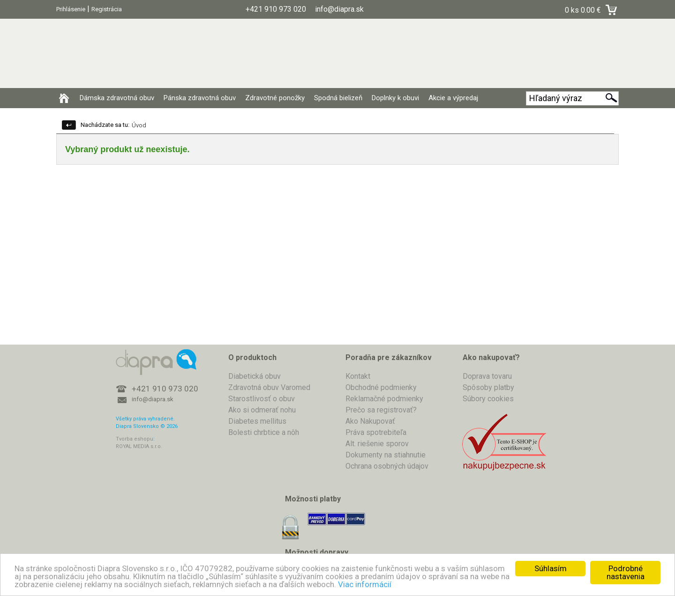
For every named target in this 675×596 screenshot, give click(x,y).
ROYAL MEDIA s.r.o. (139, 446)
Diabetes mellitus (257, 421)
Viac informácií (364, 584)
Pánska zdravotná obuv (200, 98)
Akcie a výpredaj (453, 98)
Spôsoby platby (488, 387)
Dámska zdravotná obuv (117, 98)
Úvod (139, 125)
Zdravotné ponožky (275, 98)
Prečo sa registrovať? (381, 409)
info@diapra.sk (152, 399)
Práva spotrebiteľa (375, 432)
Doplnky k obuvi (395, 98)
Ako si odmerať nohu (262, 409)
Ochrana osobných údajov (386, 466)
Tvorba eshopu (134, 439)
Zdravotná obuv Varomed (269, 387)
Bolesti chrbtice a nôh (263, 432)
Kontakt (357, 376)
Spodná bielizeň (338, 98)
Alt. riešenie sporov (377, 443)
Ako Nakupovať (370, 421)
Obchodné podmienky (381, 387)
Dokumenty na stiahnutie (385, 454)
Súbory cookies (488, 398)
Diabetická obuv (254, 376)
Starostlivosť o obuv (261, 398)
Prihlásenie (70, 9)
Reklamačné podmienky (384, 398)
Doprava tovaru (487, 376)
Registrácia (106, 9)
